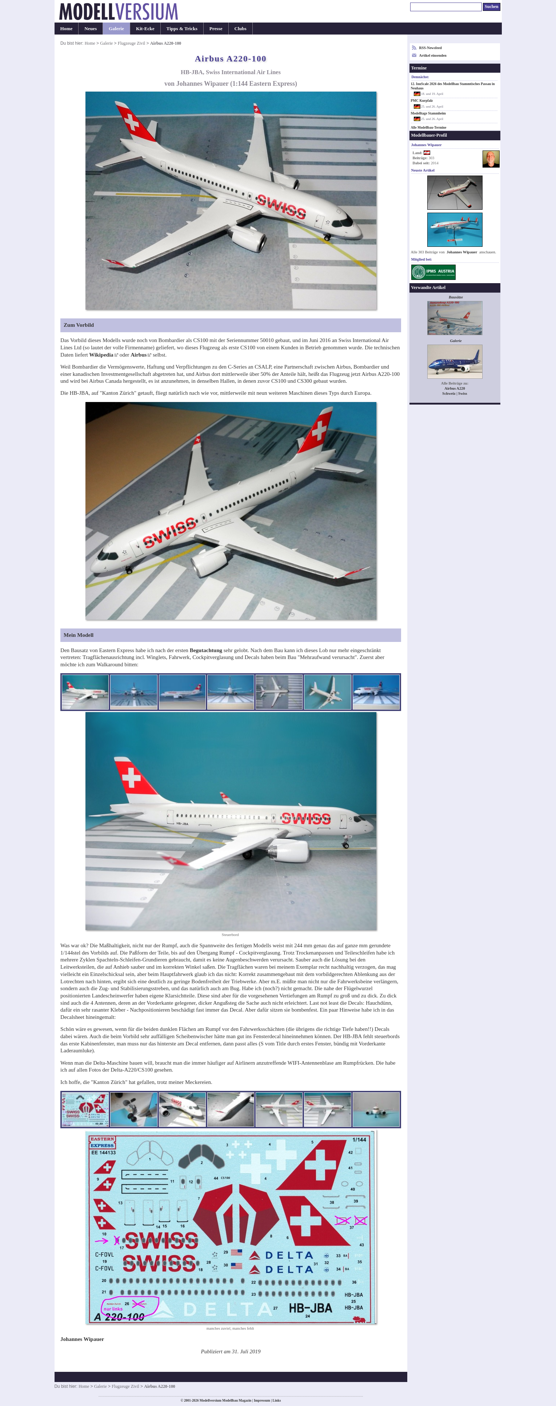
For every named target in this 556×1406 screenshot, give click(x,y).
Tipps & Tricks (182, 28)
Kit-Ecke (145, 28)
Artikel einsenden (433, 55)
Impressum (262, 1400)
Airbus (139, 355)
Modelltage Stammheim (428, 113)
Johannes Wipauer (462, 252)
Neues (90, 28)
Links (277, 1400)
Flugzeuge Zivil (131, 43)
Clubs (241, 28)
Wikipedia (101, 355)
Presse (216, 28)
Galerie (116, 28)
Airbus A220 (454, 388)
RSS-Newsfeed (430, 48)
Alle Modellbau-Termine (429, 127)
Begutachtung (206, 650)
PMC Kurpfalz (422, 101)
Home (66, 28)
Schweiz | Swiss (454, 393)
